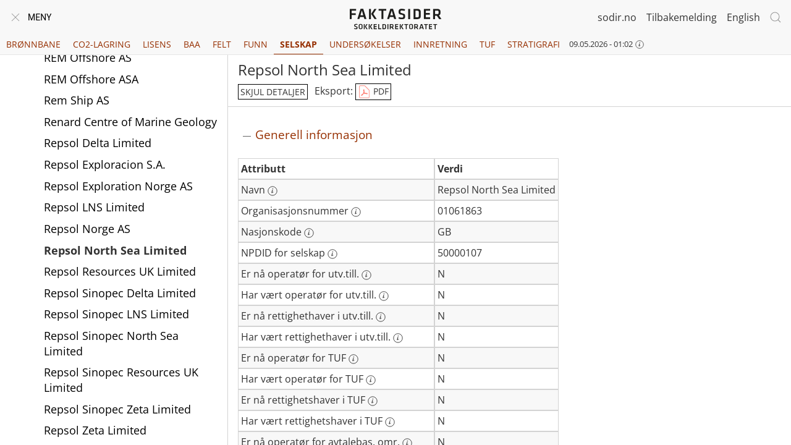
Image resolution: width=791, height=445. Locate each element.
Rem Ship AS (76, 100)
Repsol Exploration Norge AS (118, 186)
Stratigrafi (533, 44)
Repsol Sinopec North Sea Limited (111, 343)
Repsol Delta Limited (97, 142)
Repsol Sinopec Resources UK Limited (121, 380)
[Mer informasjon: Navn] (272, 191)
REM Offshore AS (88, 57)
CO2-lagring (101, 44)
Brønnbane (33, 44)
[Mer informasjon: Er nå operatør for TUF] (353, 359)
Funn (255, 44)
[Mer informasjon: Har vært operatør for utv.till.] (384, 296)
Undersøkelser (365, 44)
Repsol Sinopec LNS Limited (116, 314)
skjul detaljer (272, 92)
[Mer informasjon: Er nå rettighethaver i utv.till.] (381, 317)
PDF (373, 92)
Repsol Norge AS (87, 228)
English (743, 17)
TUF (487, 44)
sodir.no (617, 17)
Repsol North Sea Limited (115, 250)
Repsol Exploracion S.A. (105, 164)
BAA (192, 44)
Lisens (157, 44)
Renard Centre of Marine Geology (130, 121)
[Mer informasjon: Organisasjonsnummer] (356, 212)
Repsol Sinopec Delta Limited (120, 293)
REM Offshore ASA (91, 79)
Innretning (440, 44)
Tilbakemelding (681, 17)
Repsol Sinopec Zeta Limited (117, 409)
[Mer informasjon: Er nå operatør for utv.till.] (366, 275)
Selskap (298, 44)
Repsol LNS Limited (94, 207)
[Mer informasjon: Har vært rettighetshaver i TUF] (390, 422)
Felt (222, 44)
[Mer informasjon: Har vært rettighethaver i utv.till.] (398, 338)
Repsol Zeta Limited (95, 430)
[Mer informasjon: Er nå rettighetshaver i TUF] (373, 401)
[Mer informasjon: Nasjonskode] (309, 233)
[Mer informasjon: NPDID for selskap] (332, 254)
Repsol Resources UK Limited (120, 271)
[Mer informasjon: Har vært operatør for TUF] (371, 380)
